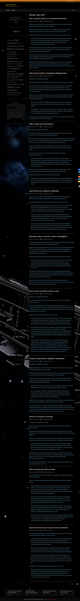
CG (43, 594)
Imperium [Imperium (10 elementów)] (16, 69)
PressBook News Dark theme (50, 599)
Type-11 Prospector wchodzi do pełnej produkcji (14, 591)
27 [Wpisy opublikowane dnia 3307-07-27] (13, 116)
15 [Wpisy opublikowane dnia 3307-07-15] (18, 112)
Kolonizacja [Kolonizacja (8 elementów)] (11, 74)
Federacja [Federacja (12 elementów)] (11, 61)
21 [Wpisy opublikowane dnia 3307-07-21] (16, 114)
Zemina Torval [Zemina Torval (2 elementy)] (9, 94)
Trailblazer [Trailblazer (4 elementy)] (18, 87)
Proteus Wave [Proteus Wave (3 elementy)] (10, 81)
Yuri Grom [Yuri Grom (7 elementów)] (10, 93)
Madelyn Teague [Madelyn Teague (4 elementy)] (11, 76)
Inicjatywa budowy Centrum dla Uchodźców (49, 591)
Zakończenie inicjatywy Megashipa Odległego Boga (47, 73)
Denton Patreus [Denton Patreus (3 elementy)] (10, 56)
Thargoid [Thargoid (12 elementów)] (11, 87)
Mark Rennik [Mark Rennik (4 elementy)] (19, 76)
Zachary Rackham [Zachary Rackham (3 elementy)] (18, 92)
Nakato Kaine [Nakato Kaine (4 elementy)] (14, 77)
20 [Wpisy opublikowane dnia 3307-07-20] (13, 114)
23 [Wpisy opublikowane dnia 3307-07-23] (21, 114)
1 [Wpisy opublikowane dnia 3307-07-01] (18, 107)
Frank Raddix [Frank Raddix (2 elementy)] (16, 63)
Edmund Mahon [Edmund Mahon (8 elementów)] (13, 58)
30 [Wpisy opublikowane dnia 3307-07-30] (21, 116)
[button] (13, 31)
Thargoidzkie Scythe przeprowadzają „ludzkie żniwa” (31, 592)
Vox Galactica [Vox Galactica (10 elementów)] (12, 90)
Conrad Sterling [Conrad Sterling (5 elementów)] (11, 54)
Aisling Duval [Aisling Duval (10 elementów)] (12, 43)
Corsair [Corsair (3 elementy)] (17, 54)
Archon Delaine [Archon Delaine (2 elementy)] (20, 43)
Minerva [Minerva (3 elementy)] (9, 77)
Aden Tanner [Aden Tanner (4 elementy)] (10, 40)
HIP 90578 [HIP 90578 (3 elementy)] (9, 68)
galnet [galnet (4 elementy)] (20, 63)
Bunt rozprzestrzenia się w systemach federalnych (47, 18)
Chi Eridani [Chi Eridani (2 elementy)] (9, 52)
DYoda (42, 21)
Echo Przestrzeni (10, 5)
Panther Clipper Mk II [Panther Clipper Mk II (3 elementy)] (11, 80)
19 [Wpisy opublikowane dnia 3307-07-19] (11, 114)
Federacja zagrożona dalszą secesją (42, 469)
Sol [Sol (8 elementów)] (23, 84)
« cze (8, 119)
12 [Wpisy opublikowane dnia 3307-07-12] (11, 112)
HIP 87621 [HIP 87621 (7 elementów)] (20, 66)
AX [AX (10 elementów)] (23, 46)
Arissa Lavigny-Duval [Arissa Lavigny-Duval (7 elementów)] (14, 46)
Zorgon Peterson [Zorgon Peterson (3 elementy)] (15, 94)
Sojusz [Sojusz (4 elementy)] (19, 84)
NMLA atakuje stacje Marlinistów (41, 124)
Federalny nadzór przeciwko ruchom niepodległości (48, 236)
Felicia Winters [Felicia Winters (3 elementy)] (10, 63)
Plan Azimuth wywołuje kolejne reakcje (66, 591)
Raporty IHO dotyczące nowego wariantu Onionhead (48, 528)
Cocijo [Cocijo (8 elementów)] (13, 52)
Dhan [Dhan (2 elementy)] (15, 56)
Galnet (9, 594)
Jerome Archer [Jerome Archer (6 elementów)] (11, 71)
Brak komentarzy (49, 21)
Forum (67, 1)
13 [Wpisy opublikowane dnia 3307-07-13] (13, 112)
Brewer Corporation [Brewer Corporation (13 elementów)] (15, 49)
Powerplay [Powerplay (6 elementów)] (20, 80)
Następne (71, 584)
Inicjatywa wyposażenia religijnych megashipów (47, 358)
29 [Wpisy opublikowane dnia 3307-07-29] (18, 116)
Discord (72, 1)
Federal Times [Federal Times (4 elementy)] (19, 61)
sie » (24, 119)
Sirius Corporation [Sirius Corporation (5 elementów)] (12, 84)
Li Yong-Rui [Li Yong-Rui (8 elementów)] (20, 74)
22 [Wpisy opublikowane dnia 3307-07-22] (18, 114)
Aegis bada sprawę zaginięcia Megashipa (44, 191)
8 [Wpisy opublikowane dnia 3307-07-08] (18, 109)
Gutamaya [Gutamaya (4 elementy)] (9, 66)
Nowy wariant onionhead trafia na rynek (44, 291)
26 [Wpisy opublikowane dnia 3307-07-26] (11, 116)
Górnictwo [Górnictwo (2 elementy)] (14, 66)
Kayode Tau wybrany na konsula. (41, 417)
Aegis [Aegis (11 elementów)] (16, 40)
